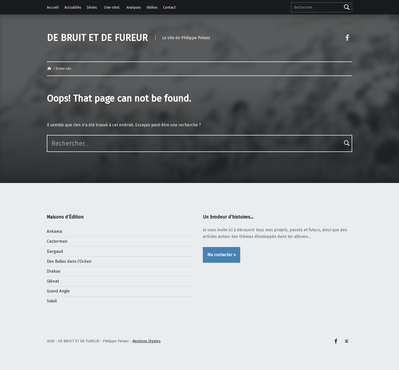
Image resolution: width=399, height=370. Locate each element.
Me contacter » (221, 254)
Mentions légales (146, 341)
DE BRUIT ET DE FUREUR (97, 37)
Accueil (53, 7)
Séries (92, 7)
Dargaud (55, 251)
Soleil (52, 301)
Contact (169, 7)
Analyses (133, 7)
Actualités (72, 7)
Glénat (53, 281)
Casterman (57, 241)
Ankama (54, 231)
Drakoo (53, 271)
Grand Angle (58, 291)
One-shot (112, 7)
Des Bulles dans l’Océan (69, 261)
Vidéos (152, 7)
